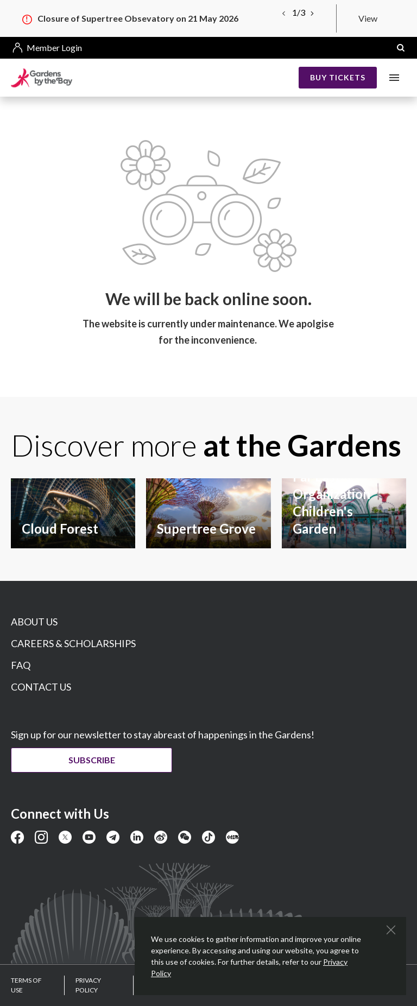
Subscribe (92, 760)
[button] (400, 48)
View (367, 18)
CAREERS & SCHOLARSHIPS (73, 643)
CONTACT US (41, 687)
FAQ (20, 665)
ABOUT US (34, 622)
